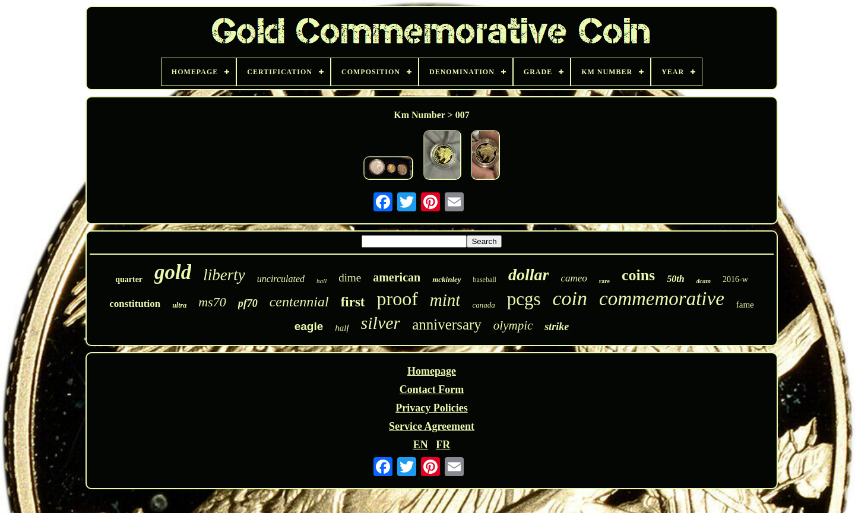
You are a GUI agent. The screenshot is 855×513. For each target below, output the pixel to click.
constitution (134, 303)
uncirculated (281, 279)
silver (381, 322)
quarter (128, 279)
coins (638, 275)
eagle (309, 326)
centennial (299, 301)
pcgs (524, 299)
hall (321, 280)
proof (397, 298)
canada (483, 304)
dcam (703, 280)
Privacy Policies (431, 408)
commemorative (661, 298)
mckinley (446, 279)
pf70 (248, 303)
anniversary (447, 324)
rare (604, 281)
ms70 (212, 301)
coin (569, 298)
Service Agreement (431, 426)
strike (556, 326)
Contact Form (432, 389)
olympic (513, 325)
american (396, 277)
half (342, 327)
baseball (484, 280)
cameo (573, 278)
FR (443, 445)
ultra (179, 305)
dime (349, 277)
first (353, 301)
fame (745, 304)
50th (675, 279)
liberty (224, 275)
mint (445, 299)
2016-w (735, 279)
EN (420, 445)
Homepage (431, 371)
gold (172, 272)
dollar (528, 274)
